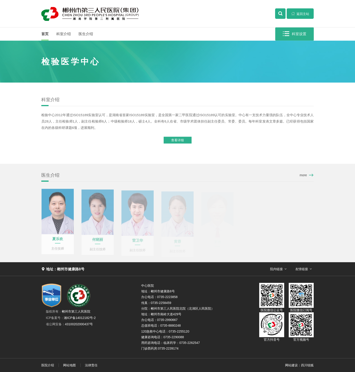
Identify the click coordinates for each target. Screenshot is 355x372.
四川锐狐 (307, 365)
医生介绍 (86, 34)
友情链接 (301, 269)
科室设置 (295, 33)
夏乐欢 (57, 240)
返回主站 (300, 13)
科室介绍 (63, 34)
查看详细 (177, 140)
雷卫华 (137, 242)
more (303, 175)
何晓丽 (97, 241)
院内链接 (276, 269)
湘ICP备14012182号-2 (71, 318)
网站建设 (291, 365)
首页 (45, 34)
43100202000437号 (69, 324)
